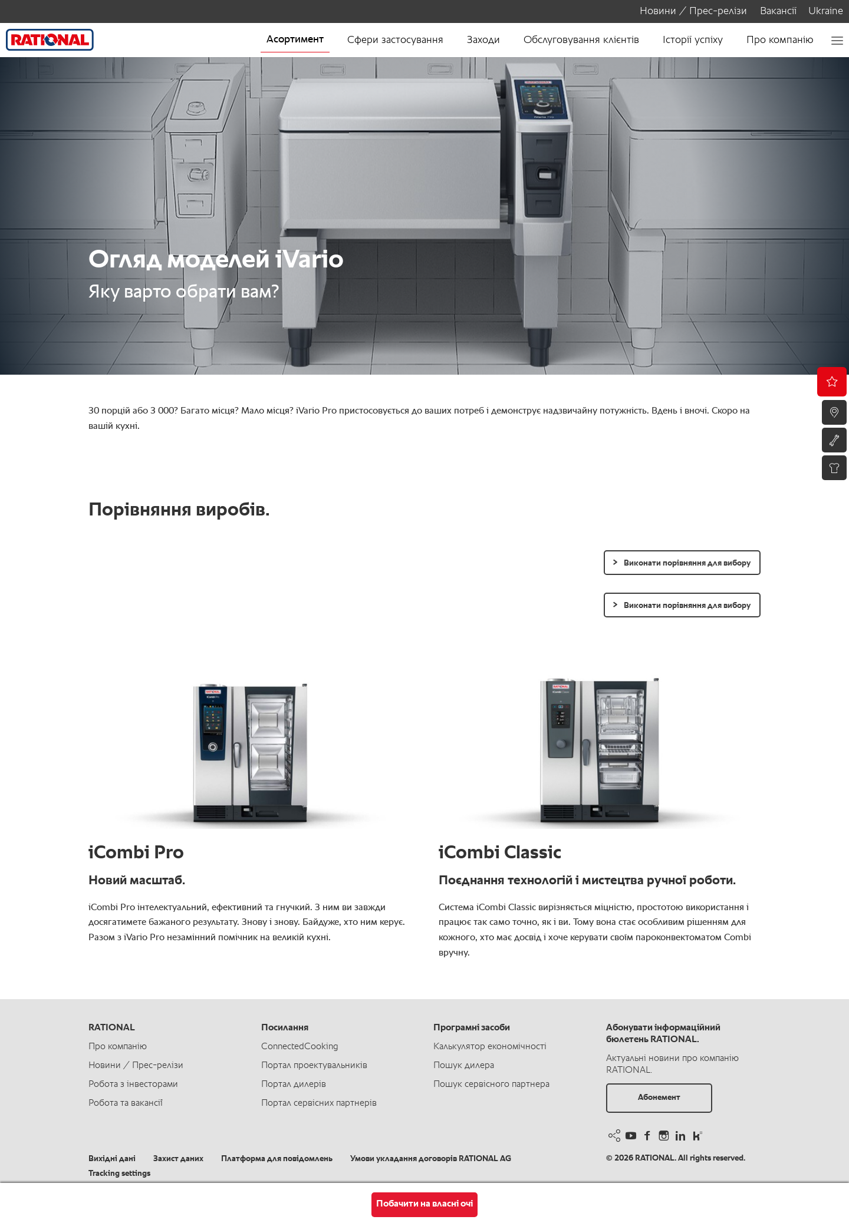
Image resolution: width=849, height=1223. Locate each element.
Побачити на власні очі (424, 1204)
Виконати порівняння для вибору (687, 563)
